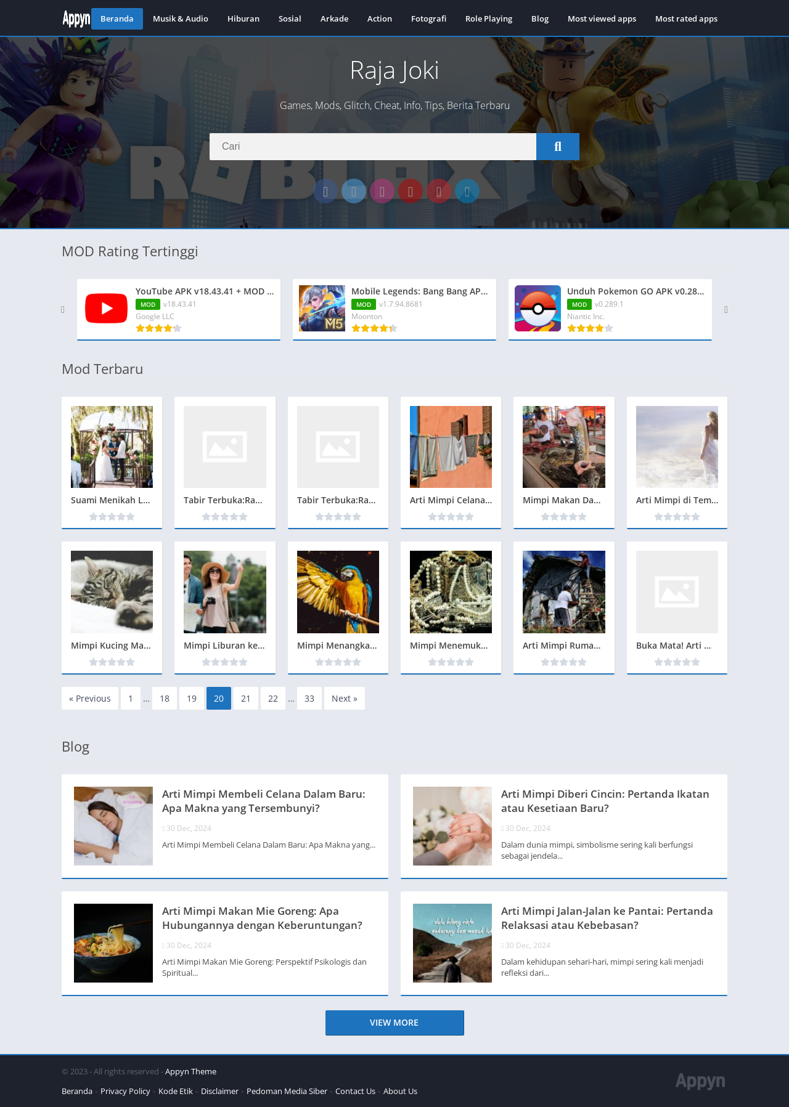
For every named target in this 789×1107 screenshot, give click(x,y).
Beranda (117, 18)
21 (246, 698)
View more (394, 1022)
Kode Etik (175, 1091)
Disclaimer (220, 1091)
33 (309, 698)
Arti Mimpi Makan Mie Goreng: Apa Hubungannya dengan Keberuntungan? (262, 918)
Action (379, 18)
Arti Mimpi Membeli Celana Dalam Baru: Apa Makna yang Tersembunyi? (264, 801)
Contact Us (355, 1091)
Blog (540, 18)
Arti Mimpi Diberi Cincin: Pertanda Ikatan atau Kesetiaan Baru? (605, 801)
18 (165, 698)
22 (273, 698)
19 (192, 698)
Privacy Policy (125, 1091)
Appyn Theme (190, 1071)
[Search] (394, 146)
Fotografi (428, 18)
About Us (400, 1091)
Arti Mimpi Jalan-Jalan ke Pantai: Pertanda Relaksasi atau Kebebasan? (607, 918)
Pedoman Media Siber (287, 1091)
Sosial (290, 18)
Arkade (334, 18)
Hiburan (243, 18)
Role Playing (488, 18)
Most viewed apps (602, 18)
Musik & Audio (180, 18)
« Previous (90, 698)
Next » (345, 698)
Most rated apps (686, 18)
